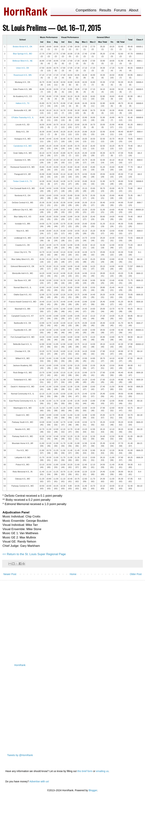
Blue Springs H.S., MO (22, 54)
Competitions (86, 10)
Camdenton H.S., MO (23, 146)
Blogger (93, 790)
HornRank (19, 665)
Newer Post (9, 574)
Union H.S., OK (22, 68)
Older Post (136, 574)
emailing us (102, 771)
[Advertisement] (33, 619)
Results (105, 10)
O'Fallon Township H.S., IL (22, 117)
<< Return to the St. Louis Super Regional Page (34, 554)
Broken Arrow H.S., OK (22, 46)
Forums (120, 10)
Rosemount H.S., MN (23, 75)
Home (73, 574)
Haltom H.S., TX (22, 103)
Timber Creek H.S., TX (22, 181)
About (133, 10)
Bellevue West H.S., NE (22, 61)
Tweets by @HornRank (20, 755)
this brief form (84, 771)
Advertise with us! (39, 781)
